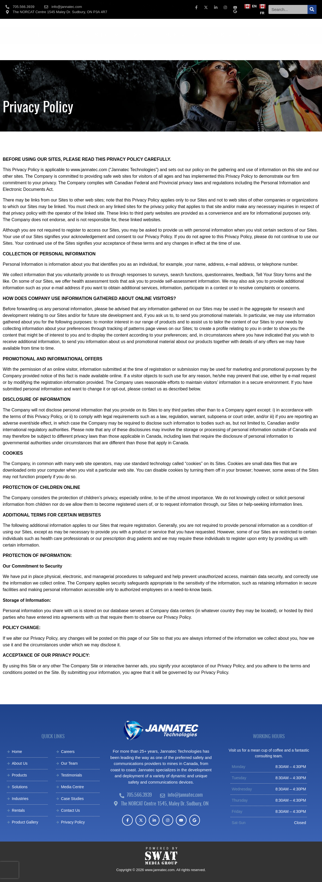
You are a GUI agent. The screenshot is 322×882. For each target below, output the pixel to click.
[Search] (312, 9)
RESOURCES (260, 51)
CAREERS (174, 51)
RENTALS (141, 51)
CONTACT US (299, 51)
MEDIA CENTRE (216, 51)
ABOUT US (67, 51)
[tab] (95, 29)
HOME (35, 51)
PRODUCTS (106, 51)
